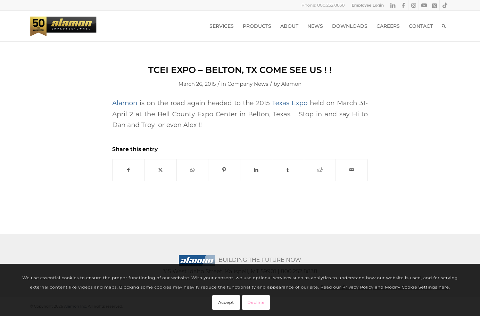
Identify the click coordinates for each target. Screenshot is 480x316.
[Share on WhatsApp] (192, 170)
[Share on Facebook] (128, 170)
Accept (226, 302)
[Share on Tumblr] (288, 170)
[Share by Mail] (351, 170)
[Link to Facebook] (403, 5)
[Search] (443, 26)
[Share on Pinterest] (224, 170)
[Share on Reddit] (320, 170)
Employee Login (367, 5)
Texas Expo (289, 103)
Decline (256, 302)
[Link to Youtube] (424, 5)
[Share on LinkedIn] (256, 170)
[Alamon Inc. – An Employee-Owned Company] (63, 26)
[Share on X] (160, 170)
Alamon (291, 84)
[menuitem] (366, 5)
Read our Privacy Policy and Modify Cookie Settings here (385, 287)
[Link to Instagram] (413, 5)
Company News (247, 84)
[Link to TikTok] (445, 5)
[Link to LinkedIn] (393, 5)
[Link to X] (434, 5)
